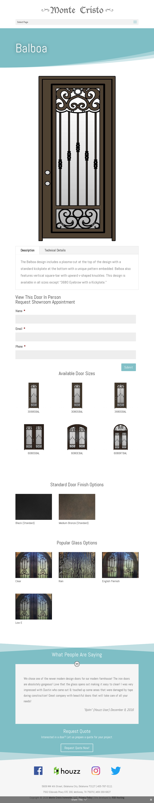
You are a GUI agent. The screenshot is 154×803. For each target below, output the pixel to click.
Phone (20, 346)
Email (20, 329)
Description (27, 250)
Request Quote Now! (76, 748)
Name (20, 311)
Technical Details (55, 250)
